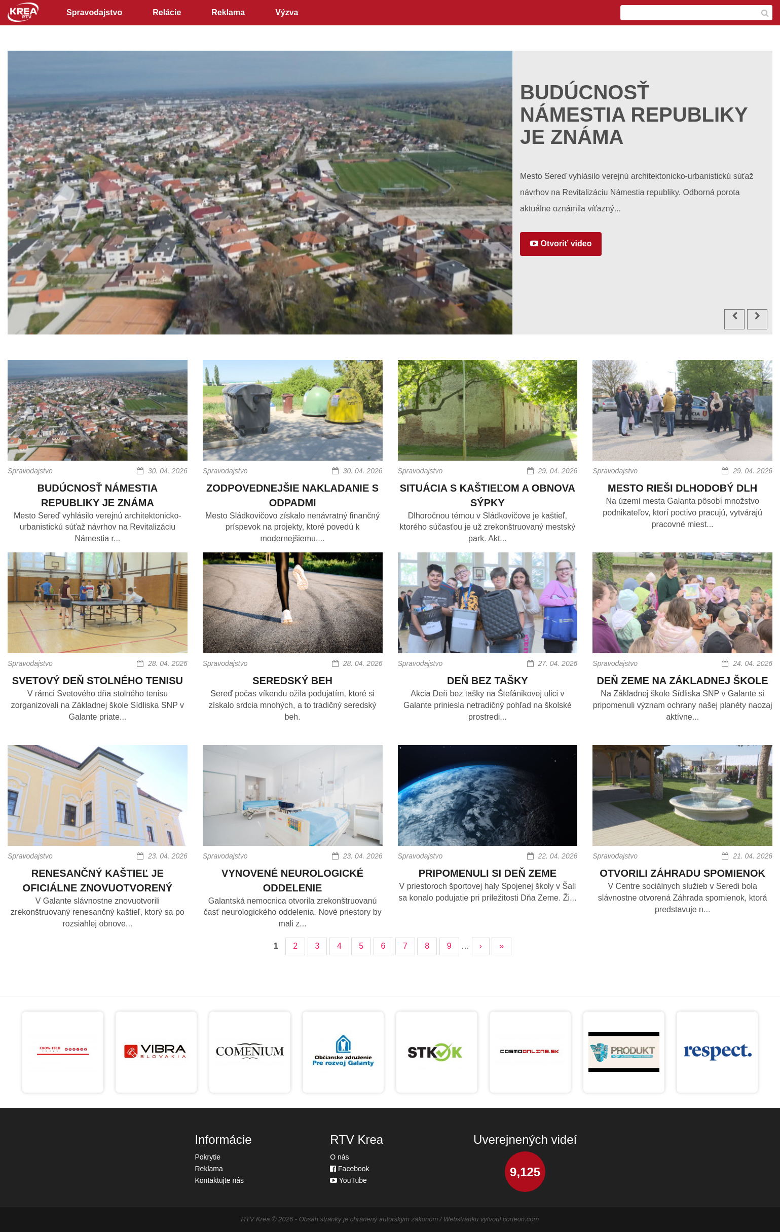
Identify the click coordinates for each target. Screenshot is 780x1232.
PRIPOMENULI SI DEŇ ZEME (487, 873)
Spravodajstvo (94, 12)
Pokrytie (208, 1157)
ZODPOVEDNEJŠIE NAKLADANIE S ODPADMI (292, 495)
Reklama (228, 12)
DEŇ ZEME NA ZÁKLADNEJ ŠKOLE (682, 680)
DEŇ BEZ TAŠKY (487, 680)
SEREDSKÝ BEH (292, 680)
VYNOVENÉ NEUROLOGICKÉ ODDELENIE (292, 880)
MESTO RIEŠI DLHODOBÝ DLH (682, 488)
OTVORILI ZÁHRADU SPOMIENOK (682, 873)
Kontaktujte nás (219, 1180)
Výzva (286, 12)
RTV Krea (255, 1219)
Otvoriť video (560, 243)
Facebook (349, 1169)
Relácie (167, 12)
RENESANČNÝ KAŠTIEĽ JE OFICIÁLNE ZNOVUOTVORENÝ (98, 880)
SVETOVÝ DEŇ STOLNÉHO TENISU (97, 680)
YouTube (348, 1180)
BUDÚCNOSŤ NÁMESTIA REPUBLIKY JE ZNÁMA (97, 495)
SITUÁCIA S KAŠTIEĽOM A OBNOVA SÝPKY (487, 495)
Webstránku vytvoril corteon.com (491, 1219)
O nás (339, 1157)
